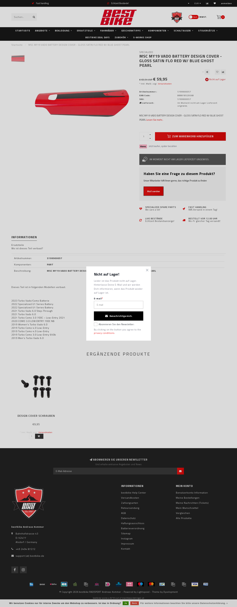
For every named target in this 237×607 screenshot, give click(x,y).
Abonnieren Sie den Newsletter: (114, 324)
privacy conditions (104, 333)
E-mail (98, 298)
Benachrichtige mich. (118, 316)
